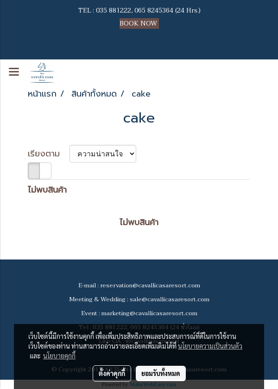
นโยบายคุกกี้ (59, 355)
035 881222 (113, 10)
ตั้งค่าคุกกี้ (112, 373)
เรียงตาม (49, 154)
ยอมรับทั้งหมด (160, 373)
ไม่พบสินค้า (47, 190)
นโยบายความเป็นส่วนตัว (210, 346)
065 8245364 (153, 10)
